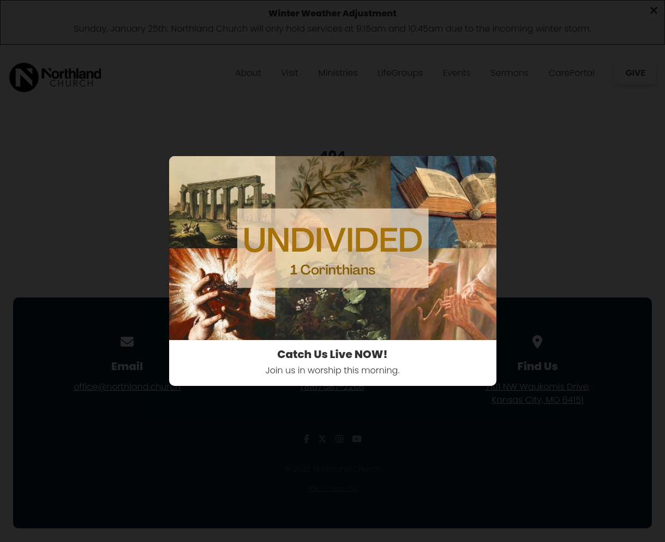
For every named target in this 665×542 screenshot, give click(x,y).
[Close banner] (482, 170)
